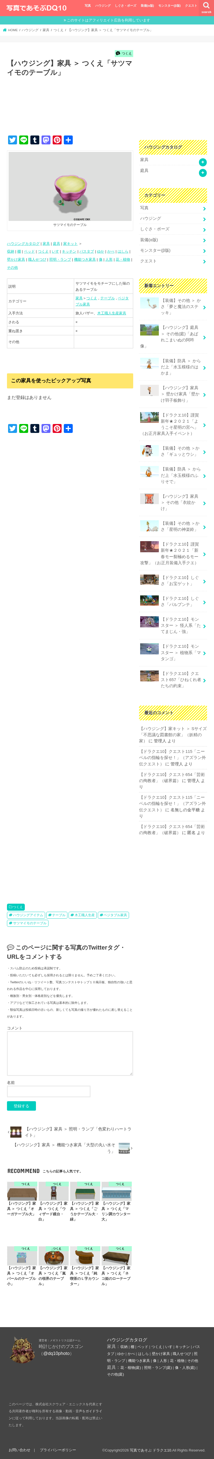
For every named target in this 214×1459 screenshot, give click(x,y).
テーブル (107, 298)
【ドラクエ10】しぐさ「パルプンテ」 (169, 601)
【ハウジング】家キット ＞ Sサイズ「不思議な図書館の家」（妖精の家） (173, 734)
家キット (70, 243)
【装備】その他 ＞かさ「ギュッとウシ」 (170, 451)
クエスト (191, 5)
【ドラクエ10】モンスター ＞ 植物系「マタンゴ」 (170, 652)
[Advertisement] (108, 111)
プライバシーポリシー (58, 1450)
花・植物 (123, 259)
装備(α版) (147, 5)
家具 (46, 243)
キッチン (69, 251)
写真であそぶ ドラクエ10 (150, 1450)
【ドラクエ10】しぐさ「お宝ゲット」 (169, 580)
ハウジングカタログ (23, 243)
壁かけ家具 (16, 259)
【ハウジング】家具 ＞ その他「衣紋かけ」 (169, 502)
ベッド (29, 251)
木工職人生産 (85, 915)
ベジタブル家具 (115, 915)
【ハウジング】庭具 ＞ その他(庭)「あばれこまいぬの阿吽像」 (169, 336)
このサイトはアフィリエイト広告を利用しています (108, 20)
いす (55, 251)
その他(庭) (115, 1374)
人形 (109, 259)
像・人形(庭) (185, 1368)
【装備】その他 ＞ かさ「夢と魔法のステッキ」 (170, 306)
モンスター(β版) (169, 5)
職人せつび (37, 259)
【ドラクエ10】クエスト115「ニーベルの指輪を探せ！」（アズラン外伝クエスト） (172, 757)
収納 (10, 251)
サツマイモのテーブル (30, 923)
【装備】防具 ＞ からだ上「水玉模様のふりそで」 (170, 475)
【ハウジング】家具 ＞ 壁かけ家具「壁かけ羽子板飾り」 (170, 393)
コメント (15, 1028)
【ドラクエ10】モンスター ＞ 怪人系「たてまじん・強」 (170, 625)
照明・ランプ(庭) (158, 1368)
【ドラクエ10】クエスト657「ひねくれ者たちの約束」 (170, 679)
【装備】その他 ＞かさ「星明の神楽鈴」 (170, 526)
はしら (123, 251)
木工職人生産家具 (111, 313)
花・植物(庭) (130, 1368)
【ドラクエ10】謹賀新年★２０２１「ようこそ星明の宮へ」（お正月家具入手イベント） (169, 424)
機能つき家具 (85, 259)
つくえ (43, 251)
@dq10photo (56, 1353)
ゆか (100, 251)
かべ (111, 251)
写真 (88, 5)
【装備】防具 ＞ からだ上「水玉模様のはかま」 (170, 366)
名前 (11, 1082)
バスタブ (86, 251)
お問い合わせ (19, 1450)
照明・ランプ (60, 259)
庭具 (56, 243)
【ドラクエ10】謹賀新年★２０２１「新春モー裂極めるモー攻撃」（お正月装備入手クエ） (169, 553)
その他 (12, 267)
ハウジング (103, 5)
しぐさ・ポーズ (125, 5)
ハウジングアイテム (28, 915)
